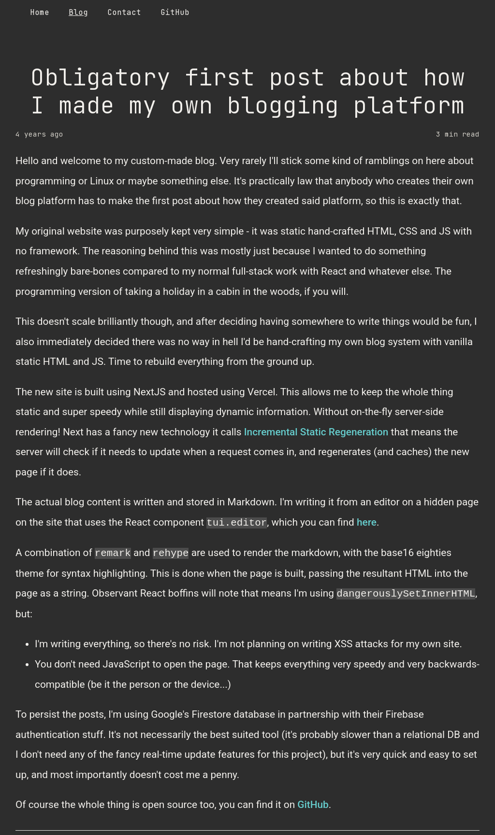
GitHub (312, 804)
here (367, 523)
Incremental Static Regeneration (316, 432)
